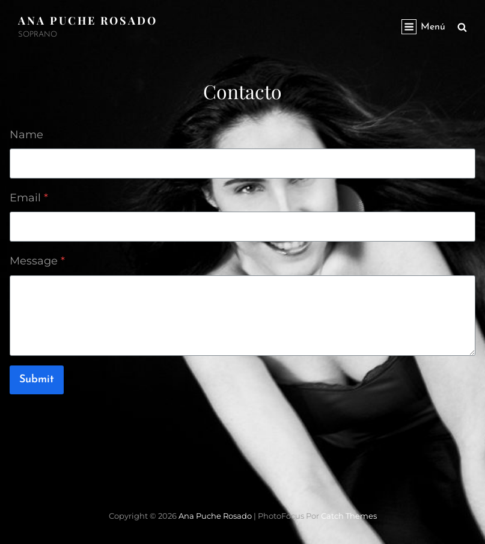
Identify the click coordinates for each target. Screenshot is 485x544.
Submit (36, 379)
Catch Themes (349, 516)
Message (37, 260)
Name (26, 134)
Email (29, 197)
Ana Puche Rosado (87, 20)
